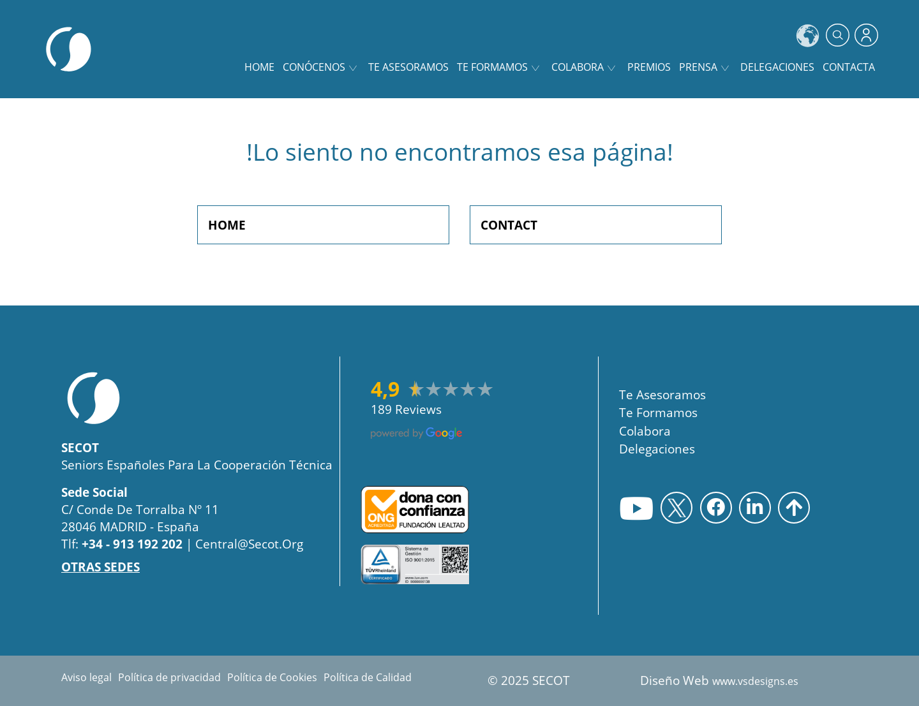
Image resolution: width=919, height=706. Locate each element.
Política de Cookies (272, 677)
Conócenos (314, 67)
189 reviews (406, 409)
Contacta (849, 67)
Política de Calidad (368, 677)
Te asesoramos (408, 67)
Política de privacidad (169, 677)
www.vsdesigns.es (755, 681)
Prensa (698, 67)
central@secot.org (249, 543)
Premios (649, 67)
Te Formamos (658, 412)
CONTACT (509, 224)
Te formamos (492, 67)
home (259, 67)
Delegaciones (777, 67)
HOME (227, 224)
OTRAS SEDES (100, 566)
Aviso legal (86, 677)
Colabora (577, 67)
